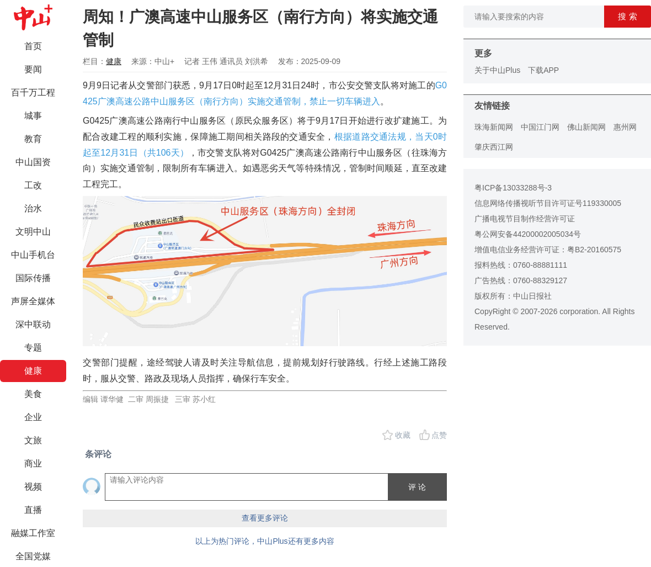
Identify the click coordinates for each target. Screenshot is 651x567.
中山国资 (33, 162)
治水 (33, 208)
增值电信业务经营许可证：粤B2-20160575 (547, 249)
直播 (33, 510)
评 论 (417, 487)
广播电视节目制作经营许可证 (524, 218)
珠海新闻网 (493, 127)
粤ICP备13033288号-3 (513, 187)
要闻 (33, 69)
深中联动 (33, 324)
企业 (33, 417)
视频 (33, 486)
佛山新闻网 (586, 127)
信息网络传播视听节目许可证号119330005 (547, 203)
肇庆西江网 (493, 146)
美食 (33, 394)
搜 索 (627, 16)
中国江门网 (540, 127)
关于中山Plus (497, 70)
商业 (33, 463)
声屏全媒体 (33, 301)
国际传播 (33, 278)
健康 (33, 370)
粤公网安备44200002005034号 (527, 234)
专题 (33, 347)
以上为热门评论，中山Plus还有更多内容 (264, 541)
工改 (33, 185)
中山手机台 (33, 254)
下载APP (543, 70)
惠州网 (625, 127)
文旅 (33, 440)
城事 (33, 115)
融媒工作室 (33, 533)
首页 (33, 46)
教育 (33, 139)
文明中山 (33, 231)
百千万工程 (33, 92)
